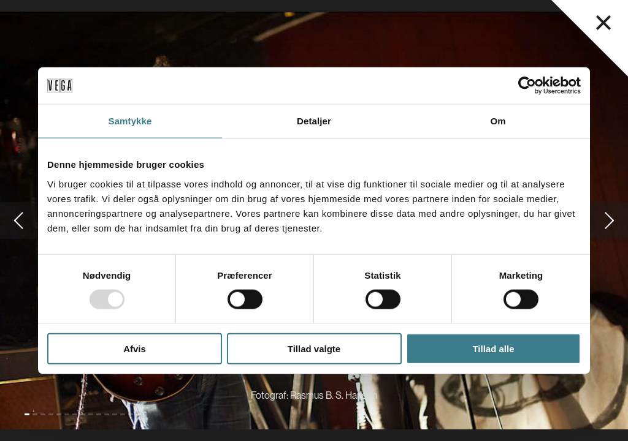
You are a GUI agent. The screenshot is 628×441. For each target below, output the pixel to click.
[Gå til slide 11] (106, 414)
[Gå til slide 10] (98, 414)
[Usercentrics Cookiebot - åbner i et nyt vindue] (527, 86)
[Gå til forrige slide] (18, 220)
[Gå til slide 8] (82, 414)
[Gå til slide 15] (138, 414)
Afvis (134, 348)
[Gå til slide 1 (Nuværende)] (27, 414)
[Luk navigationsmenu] (603, 22)
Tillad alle (493, 348)
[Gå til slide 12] (114, 414)
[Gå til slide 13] (122, 414)
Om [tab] (497, 121)
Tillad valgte (314, 348)
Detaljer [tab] (314, 121)
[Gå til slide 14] (130, 414)
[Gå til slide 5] (58, 414)
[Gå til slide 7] (74, 414)
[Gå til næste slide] (609, 220)
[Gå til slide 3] (42, 414)
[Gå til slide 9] (90, 414)
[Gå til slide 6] (66, 414)
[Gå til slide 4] (50, 414)
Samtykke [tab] (130, 121)
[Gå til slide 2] (35, 414)
